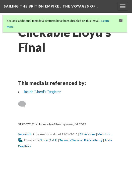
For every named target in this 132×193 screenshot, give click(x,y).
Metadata (103, 134)
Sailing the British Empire (51, 6)
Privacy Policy (93, 140)
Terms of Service (70, 140)
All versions (87, 134)
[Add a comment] (24, 104)
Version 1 (24, 134)
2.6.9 (53, 140)
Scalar (44, 140)
